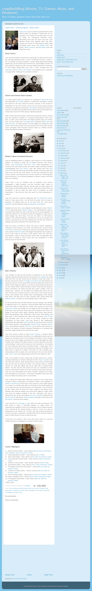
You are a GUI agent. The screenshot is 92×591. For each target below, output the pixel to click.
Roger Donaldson (29, 397)
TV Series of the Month (63, 130)
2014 (60, 148)
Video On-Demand (22, 453)
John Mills (32, 108)
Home (29, 575)
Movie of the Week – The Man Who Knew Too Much (64, 227)
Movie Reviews (61, 115)
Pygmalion (8, 70)
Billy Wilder (42, 47)
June (62, 165)
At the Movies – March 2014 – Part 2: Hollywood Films (64, 243)
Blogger (66, 586)
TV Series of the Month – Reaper (64, 220)
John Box (28, 326)
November (63, 153)
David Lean (23, 31)
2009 (60, 278)
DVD (37, 455)
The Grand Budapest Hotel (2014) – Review (65, 201)
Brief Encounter (10, 123)
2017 (60, 141)
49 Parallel (27, 70)
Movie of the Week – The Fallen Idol (64, 177)
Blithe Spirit (46, 121)
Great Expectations (17, 164)
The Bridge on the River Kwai (32, 281)
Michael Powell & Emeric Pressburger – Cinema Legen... (65, 213)
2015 (60, 146)
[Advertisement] (29, 559)
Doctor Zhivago (35, 334)
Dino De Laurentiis (36, 395)
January (62, 264)
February (63, 262)
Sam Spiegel (42, 277)
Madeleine (8, 204)
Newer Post (10, 575)
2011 (60, 273)
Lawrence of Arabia (11, 308)
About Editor (60, 55)
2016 (60, 143)
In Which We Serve (46, 99)
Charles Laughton (27, 210)
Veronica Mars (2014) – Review (64, 195)
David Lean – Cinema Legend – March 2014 (22, 28)
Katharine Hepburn (20, 232)
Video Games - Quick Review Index (67, 59)
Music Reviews (61, 123)
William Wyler (44, 45)
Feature (59, 112)
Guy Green (23, 168)
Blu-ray (41, 466)
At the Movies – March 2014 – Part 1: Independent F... (64, 252)
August (62, 160)
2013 (60, 268)
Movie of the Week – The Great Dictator (65, 189)
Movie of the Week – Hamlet (65, 207)
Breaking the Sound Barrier (36, 204)
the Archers (19, 70)
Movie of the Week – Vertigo (65, 258)
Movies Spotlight (29, 490)
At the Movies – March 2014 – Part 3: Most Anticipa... (64, 236)
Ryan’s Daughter (44, 360)
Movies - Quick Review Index (65, 62)
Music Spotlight (61, 125)
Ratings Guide (61, 57)
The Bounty (11, 397)
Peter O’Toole (48, 316)
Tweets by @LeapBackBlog (65, 75)
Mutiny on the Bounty (12, 383)
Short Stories (60, 127)
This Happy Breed (28, 121)
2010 (60, 275)
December (63, 150)
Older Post (48, 575)
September (63, 158)
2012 (60, 270)
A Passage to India (24, 403)
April (61, 170)
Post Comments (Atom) (19, 578)
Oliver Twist (31, 164)
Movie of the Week (62, 117)
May (61, 168)
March (62, 173)
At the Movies (61, 110)
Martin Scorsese (29, 47)
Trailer (30, 453)
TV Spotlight (60, 134)
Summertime (9, 230)
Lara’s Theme (13, 354)
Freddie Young (35, 324)
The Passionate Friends (44, 198)
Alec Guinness (14, 488)
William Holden (10, 298)
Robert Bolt (26, 322)
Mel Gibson (8, 399)
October (62, 155)
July (61, 163)
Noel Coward (19, 101)
